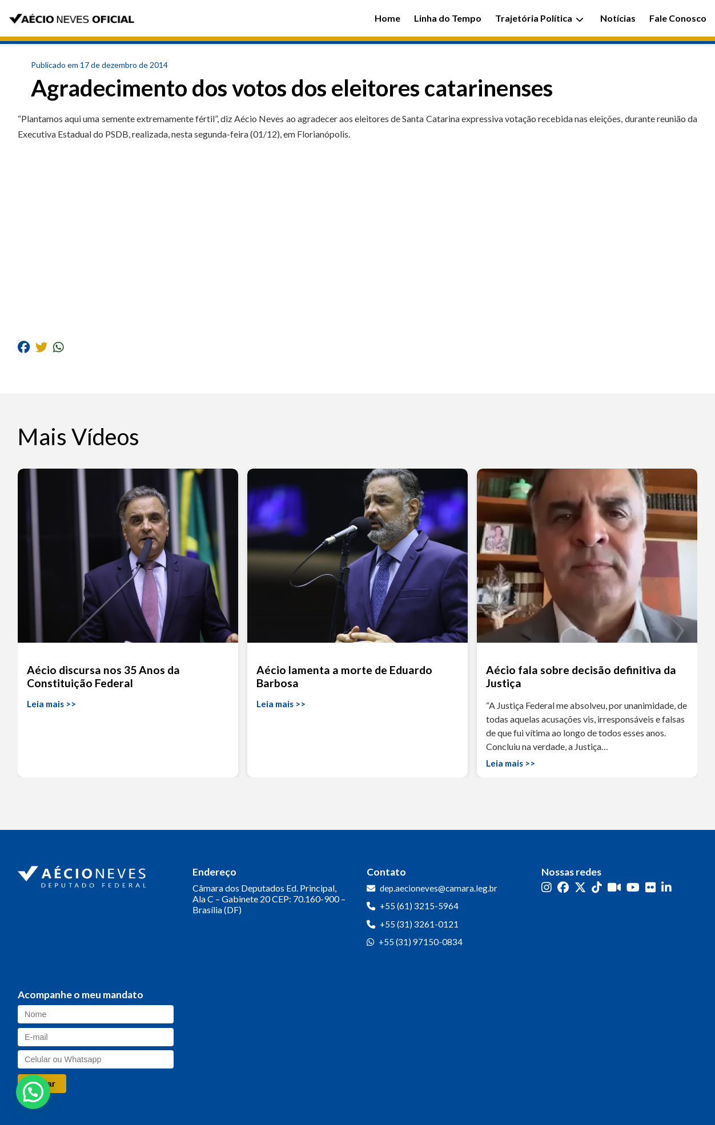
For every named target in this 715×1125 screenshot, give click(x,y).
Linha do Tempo (447, 18)
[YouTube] (633, 887)
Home (387, 18)
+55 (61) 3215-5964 (419, 906)
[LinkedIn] (666, 887)
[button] (33, 1092)
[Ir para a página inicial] (83, 874)
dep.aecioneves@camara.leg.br (438, 888)
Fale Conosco (677, 18)
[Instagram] (546, 887)
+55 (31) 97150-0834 (421, 942)
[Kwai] (614, 887)
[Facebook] (563, 887)
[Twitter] (580, 887)
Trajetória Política (539, 18)
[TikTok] (597, 887)
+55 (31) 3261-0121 (419, 924)
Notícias (618, 18)
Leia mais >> (51, 704)
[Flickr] (650, 887)
